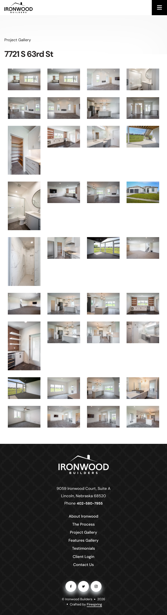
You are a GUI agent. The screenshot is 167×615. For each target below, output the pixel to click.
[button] (159, 7)
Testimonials (83, 548)
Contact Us (83, 564)
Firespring (94, 604)
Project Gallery (83, 532)
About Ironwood (83, 516)
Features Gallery (83, 540)
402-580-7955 (90, 503)
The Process (83, 524)
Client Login (83, 556)
